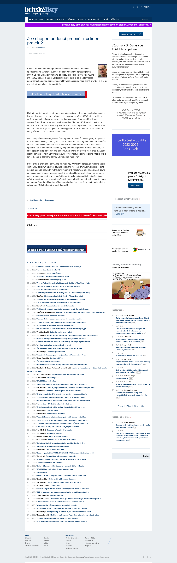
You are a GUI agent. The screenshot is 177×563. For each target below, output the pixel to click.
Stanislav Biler (42, 479)
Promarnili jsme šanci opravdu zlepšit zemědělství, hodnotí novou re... (62, 521)
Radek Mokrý (50, 312)
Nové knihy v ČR (53, 378)
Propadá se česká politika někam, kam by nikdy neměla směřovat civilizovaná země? (133, 363)
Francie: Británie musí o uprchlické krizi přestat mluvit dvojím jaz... (61, 322)
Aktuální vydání (36, 19)
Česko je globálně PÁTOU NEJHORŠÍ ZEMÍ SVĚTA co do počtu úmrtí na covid (65, 453)
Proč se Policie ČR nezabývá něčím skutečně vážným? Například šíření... (63, 283)
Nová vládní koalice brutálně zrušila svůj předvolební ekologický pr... (62, 329)
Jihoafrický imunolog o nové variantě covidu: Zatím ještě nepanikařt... (62, 384)
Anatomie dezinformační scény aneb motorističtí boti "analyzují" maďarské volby (132, 395)
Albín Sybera (41, 273)
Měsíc (129, 406)
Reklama (69, 546)
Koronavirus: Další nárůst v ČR (48, 270)
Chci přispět (136, 185)
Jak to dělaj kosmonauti (56, 352)
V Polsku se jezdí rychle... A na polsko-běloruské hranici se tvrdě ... (74, 515)
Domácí (46, 538)
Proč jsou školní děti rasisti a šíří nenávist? (53, 289)
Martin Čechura (42, 437)
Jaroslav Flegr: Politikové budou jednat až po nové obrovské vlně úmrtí (63, 489)
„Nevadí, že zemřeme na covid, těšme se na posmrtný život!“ (59, 286)
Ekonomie (28, 540)
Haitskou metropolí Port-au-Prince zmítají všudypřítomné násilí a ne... (62, 339)
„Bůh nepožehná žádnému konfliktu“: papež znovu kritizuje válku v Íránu (132, 371)
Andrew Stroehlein (44, 374)
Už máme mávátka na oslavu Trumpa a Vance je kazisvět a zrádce (133, 386)
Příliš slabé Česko (54, 273)
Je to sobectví (42, 472)
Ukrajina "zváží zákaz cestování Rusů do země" (54, 345)
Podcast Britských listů (125, 199)
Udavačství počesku (57, 495)
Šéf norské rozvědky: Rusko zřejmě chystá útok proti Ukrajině (59, 348)
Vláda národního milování (58, 437)
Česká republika (36, 200)
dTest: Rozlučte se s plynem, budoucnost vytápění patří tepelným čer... (63, 420)
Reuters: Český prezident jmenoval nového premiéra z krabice (59, 319)
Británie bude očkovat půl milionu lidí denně (53, 276)
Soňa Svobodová (43, 485)
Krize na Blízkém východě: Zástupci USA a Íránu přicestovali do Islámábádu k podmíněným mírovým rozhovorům (131, 331)
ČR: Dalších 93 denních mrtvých (48, 361)
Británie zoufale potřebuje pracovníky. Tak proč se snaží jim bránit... (61, 397)
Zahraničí (28, 538)
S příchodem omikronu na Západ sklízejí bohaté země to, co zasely (61, 299)
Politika (46, 540)
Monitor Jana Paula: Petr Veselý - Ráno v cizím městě (63, 296)
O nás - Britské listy (72, 538)
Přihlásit (146, 7)
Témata (71, 19)
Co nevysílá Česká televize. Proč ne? (131, 356)
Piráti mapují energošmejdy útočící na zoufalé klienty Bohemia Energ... (62, 309)
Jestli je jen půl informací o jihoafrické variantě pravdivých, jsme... (72, 388)
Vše (142, 406)
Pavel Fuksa (41, 378)
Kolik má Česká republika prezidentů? (62, 440)
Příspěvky (115, 19)
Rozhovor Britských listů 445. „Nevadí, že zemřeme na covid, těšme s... (63, 459)
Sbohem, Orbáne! (124, 378)
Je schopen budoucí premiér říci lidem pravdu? (63, 391)
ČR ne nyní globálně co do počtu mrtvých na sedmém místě (59, 303)
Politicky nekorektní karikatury (126, 266)
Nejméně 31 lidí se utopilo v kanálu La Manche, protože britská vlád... (62, 476)
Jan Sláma (41, 450)
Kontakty (69, 540)
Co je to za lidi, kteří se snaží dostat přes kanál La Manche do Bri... (61, 443)
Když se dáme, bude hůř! (55, 450)
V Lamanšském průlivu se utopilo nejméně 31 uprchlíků (57, 505)
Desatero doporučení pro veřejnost (49, 463)
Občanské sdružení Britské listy (49, 557)
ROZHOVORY (60, 19)
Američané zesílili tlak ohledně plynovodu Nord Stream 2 (57, 518)
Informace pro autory (92, 543)
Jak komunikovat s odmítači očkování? (51, 316)
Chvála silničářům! (56, 358)
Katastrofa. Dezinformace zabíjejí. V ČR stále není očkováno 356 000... (62, 365)
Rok (136, 406)
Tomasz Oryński (43, 515)
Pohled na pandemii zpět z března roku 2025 (68, 374)
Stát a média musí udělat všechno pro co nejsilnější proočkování (60, 466)
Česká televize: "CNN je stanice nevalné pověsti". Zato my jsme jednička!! (130, 340)
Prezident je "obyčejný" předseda (59, 430)
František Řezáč (43, 280)
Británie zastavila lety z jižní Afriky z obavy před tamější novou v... (61, 407)
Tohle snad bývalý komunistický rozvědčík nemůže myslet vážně (131, 349)
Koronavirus (49, 200)
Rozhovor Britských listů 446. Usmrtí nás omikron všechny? (59, 267)
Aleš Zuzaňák (42, 440)
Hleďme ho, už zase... (55, 433)
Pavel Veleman (129, 422)
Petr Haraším (41, 410)
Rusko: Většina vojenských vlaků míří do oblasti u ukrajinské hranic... (72, 335)
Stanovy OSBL (90, 538)
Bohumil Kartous (51, 368)
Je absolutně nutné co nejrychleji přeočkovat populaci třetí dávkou (80, 312)
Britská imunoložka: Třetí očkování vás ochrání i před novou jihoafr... (62, 394)
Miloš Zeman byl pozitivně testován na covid (53, 446)
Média (46, 543)
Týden (120, 406)
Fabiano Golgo (129, 376)
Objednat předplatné (131, 34)
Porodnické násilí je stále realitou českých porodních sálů (58, 427)
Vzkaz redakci (89, 540)
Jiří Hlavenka (41, 388)
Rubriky (82, 19)
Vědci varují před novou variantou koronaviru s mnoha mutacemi (60, 502)
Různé (46, 546)
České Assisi (55, 485)
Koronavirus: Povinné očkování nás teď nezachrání (55, 325)
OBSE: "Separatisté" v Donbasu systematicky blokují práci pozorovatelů (63, 342)
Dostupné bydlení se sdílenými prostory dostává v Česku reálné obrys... (63, 423)
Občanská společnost (32, 546)
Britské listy (42, 11)
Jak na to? (119, 214)
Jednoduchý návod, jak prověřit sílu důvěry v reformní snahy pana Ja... (76, 499)
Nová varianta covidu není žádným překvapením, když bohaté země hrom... (64, 401)
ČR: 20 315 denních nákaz (46, 381)
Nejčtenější (94, 19)
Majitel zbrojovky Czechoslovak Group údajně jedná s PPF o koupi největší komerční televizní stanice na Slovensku (133, 320)
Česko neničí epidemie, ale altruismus (62, 479)
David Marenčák (43, 358)
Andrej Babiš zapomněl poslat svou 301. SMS (64, 482)
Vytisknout (32, 208)
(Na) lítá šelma (53, 410)
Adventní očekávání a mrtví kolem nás (60, 306)
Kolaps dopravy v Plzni (58, 280)
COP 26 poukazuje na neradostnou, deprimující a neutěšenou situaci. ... (63, 492)
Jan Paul (40, 296)
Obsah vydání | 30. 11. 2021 (41, 262)
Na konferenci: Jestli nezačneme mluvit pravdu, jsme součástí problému (133, 426)
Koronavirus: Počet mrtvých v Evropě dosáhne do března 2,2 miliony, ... (63, 508)
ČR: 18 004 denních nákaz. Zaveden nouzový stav (55, 469)
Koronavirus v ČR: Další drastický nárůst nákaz (54, 404)
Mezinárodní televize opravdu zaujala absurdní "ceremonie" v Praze (61, 355)
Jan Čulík (40, 312)
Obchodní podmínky (72, 548)
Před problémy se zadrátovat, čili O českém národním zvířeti (69, 512)
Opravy (68, 543)
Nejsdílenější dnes (121, 417)
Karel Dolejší (41, 335)
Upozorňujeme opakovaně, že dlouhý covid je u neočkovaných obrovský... (64, 293)
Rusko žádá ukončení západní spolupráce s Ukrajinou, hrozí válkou (61, 417)
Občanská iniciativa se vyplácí (61, 332)
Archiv (50, 19)
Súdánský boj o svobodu (56, 414)
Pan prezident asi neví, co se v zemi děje (61, 456)
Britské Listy (132, 540)
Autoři (105, 19)
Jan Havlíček (41, 414)
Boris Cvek (41, 48)
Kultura (27, 543)
